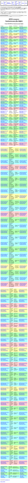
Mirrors (23, 3)
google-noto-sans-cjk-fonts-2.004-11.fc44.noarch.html (4, 28)
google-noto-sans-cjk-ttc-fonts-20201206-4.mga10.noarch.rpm (23, 369)
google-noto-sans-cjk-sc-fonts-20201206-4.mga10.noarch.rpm (23, 173)
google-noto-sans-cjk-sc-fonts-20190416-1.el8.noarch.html (4, 266)
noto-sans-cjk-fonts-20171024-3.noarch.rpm (23, 467)
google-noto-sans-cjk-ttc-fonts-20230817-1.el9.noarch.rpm (23, 330)
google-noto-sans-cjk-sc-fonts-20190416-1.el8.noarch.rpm (23, 266)
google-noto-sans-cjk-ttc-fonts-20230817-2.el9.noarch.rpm (23, 290)
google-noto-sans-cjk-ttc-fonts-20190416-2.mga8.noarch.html (5, 428)
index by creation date (16, 3)
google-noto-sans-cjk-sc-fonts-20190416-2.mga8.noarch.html (4, 243)
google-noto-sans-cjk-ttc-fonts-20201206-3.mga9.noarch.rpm (23, 408)
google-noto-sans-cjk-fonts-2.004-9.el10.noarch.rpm (23, 64)
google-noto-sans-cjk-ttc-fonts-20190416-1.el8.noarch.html (5, 447)
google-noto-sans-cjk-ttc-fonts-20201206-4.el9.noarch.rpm (23, 388)
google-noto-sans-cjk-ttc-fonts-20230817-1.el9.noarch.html (5, 330)
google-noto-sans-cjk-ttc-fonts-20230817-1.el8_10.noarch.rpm (23, 349)
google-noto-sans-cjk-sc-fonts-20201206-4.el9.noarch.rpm (23, 196)
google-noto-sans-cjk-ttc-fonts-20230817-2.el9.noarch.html (5, 290)
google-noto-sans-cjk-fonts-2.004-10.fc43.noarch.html (4, 40)
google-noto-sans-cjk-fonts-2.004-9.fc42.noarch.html (4, 52)
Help (26, 3)
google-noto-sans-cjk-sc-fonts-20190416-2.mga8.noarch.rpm (23, 243)
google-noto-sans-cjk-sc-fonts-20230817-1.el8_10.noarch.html (4, 149)
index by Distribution (9, 3)
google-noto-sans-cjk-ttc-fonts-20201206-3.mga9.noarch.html (5, 408)
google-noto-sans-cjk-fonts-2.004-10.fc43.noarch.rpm (23, 40)
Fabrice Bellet (2, 481)
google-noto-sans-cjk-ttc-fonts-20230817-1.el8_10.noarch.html (5, 349)
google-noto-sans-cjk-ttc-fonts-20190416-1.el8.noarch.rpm (23, 447)
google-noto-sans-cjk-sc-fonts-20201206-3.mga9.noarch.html (4, 220)
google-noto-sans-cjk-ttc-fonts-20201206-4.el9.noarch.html (5, 388)
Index (2, 3)
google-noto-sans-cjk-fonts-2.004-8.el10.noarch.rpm (23, 115)
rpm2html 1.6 (7, 479)
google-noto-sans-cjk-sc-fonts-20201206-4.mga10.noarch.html (4, 173)
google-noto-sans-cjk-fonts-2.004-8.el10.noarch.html (4, 115)
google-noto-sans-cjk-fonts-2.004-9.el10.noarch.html (4, 64)
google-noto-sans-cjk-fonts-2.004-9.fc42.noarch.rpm (23, 52)
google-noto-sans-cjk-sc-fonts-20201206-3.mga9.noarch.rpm (23, 220)
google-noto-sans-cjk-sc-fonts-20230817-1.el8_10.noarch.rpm (23, 149)
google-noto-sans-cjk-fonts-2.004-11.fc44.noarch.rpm (23, 28)
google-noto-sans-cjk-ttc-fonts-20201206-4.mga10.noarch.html (5, 369)
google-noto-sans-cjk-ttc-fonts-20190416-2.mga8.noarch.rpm (23, 428)
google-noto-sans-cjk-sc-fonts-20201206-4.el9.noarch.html (4, 196)
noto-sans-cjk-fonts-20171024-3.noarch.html (4, 467)
